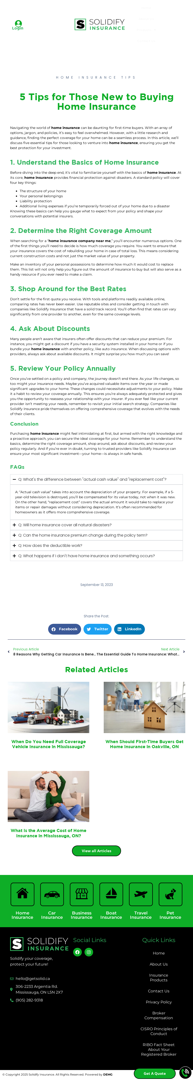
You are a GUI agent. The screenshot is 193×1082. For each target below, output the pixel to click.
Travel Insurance (141, 915)
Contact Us (146, 41)
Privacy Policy (159, 1002)
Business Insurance (81, 915)
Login (17, 28)
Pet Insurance (170, 915)
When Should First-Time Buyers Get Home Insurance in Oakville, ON (144, 744)
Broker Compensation (158, 1015)
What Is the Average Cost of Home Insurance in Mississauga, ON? (48, 833)
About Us (146, 19)
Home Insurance (22, 915)
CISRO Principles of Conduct (159, 1031)
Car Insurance (52, 915)
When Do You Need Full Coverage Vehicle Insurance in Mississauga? (48, 744)
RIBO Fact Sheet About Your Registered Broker (158, 1049)
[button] (64, 629)
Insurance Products (158, 977)
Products (146, 30)
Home (146, 8)
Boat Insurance (111, 915)
